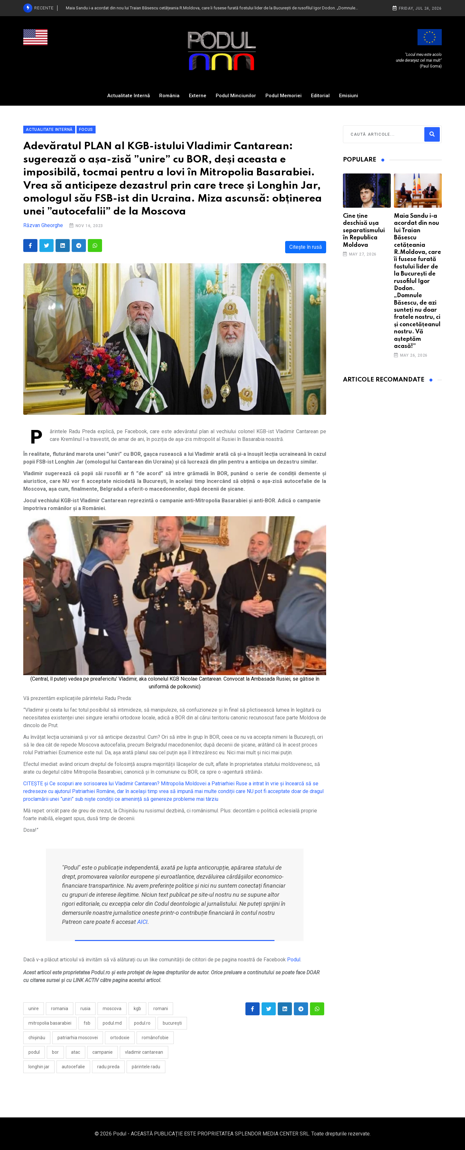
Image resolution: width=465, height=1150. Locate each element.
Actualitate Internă (128, 96)
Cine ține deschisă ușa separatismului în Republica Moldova (364, 230)
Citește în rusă (305, 247)
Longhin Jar (38, 1066)
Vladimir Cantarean (144, 1052)
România (169, 96)
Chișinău (36, 1037)
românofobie (155, 1037)
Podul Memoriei (283, 96)
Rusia (85, 1008)
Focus (86, 129)
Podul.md (112, 1023)
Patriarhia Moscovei (77, 1037)
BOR (55, 1052)
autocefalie (73, 1066)
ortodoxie (119, 1037)
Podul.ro (142, 1023)
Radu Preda (108, 1066)
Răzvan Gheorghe (43, 225)
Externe (197, 96)
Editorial (320, 96)
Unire (33, 1008)
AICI (142, 921)
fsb (87, 1023)
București (172, 1023)
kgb (137, 1008)
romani (160, 1008)
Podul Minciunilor (236, 96)
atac (75, 1052)
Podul (293, 960)
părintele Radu (146, 1066)
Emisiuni (348, 96)
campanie (102, 1052)
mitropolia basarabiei (49, 1023)
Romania (59, 1008)
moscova (112, 1008)
